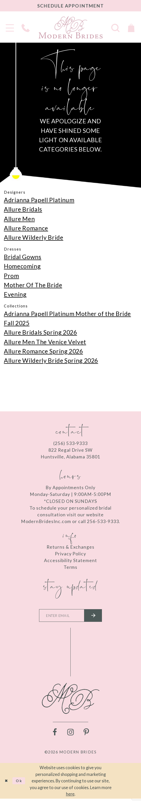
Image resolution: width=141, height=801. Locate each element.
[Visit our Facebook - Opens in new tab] (54, 734)
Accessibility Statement (70, 560)
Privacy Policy (70, 553)
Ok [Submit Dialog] (22, 783)
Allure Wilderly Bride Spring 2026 (51, 360)
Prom (11, 275)
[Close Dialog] (6, 783)
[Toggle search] (115, 27)
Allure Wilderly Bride (33, 237)
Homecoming (22, 266)
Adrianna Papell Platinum (39, 199)
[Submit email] (96, 616)
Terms (71, 567)
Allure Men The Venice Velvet (45, 341)
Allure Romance (26, 228)
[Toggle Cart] (131, 27)
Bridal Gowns (22, 256)
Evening (15, 294)
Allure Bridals (23, 209)
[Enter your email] (70, 616)
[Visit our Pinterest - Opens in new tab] (86, 734)
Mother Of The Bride (33, 285)
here (70, 796)
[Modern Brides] (71, 27)
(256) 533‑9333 (70, 443)
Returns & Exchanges (70, 547)
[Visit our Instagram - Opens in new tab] (70, 734)
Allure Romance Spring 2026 (43, 351)
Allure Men (19, 218)
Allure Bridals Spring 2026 (40, 332)
